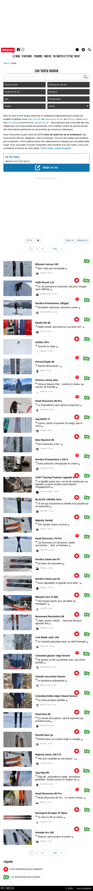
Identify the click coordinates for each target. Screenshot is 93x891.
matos (47, 56)
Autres (68, 106)
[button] (83, 49)
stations (27, 56)
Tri (29, 240)
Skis (6, 99)
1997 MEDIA (8, 888)
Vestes (7, 106)
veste (84, 119)
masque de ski (41, 122)
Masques (52, 91)
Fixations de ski (12, 91)
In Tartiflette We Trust (66, 56)
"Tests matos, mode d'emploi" (56, 148)
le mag (16, 56)
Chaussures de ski (57, 84)
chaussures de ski (53, 119)
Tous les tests (11, 84)
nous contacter (84, 888)
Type (69, 240)
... (48, 249)
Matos (6, 63)
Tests (13, 63)
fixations (71, 119)
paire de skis (34, 119)
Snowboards (54, 99)
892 (55, 249)
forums (38, 56)
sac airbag (13, 122)
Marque (82, 240)
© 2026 (69, 888)
